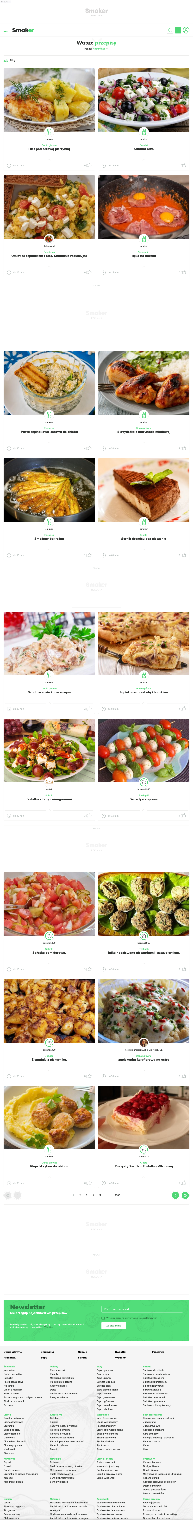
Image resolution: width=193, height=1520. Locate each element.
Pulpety (54, 1374)
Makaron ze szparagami (63, 1470)
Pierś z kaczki (57, 1370)
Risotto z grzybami (60, 1429)
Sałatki (144, 145)
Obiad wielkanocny (107, 1422)
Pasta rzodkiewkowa (61, 1474)
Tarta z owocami (106, 1462)
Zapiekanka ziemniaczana (111, 1510)
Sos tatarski (103, 1445)
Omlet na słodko (13, 1374)
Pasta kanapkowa (14, 1381)
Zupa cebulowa (105, 1409)
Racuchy (8, 1378)
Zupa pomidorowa (107, 1405)
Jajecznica (9, 1370)
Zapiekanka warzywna (109, 1514)
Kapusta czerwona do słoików (159, 1481)
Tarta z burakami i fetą (155, 1506)
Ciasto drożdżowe (13, 1422)
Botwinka (55, 1462)
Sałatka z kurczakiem (155, 1381)
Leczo (7, 1502)
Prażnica (8, 1405)
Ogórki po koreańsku (154, 1489)
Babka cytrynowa (106, 1437)
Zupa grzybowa (151, 1425)
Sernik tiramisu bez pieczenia (143, 539)
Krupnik (54, 1422)
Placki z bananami (14, 1401)
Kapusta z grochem (153, 1429)
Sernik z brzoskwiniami (62, 1477)
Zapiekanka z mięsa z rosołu (112, 1518)
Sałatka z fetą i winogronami (49, 799)
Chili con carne (11, 1518)
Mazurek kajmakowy (108, 1466)
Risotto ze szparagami (62, 1437)
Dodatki (49, 1055)
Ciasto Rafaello (12, 1433)
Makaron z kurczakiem (62, 1378)
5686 (117, 1195)
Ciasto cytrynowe (13, 1445)
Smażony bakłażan (49, 539)
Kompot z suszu (151, 1441)
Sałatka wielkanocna (108, 1449)
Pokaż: (96, 49)
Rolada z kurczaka (153, 1510)
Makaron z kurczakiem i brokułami (69, 1502)
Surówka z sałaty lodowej (157, 1374)
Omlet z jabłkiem (13, 1389)
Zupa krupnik (104, 1378)
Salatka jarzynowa (153, 1385)
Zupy (44, 1357)
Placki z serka (11, 1393)
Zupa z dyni (103, 1374)
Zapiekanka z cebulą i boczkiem (143, 692)
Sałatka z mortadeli (154, 1397)
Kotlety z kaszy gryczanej (64, 1425)
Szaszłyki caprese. (144, 799)
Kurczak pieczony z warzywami (67, 1441)
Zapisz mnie (113, 1325)
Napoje (82, 1351)
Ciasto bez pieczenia (15, 1441)
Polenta (54, 1449)
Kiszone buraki (151, 1477)
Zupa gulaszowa (106, 1397)
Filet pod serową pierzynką (49, 149)
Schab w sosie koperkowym (49, 692)
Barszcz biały (104, 1385)
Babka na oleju (12, 1429)
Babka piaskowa (106, 1441)
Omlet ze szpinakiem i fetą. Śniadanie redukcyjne (49, 256)
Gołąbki (54, 1418)
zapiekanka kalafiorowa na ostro (143, 1059)
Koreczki (8, 1477)
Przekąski (49, 428)
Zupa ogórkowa (105, 1401)
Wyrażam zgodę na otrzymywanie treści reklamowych (129, 1318)
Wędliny (120, 1357)
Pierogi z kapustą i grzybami (158, 1437)
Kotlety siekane (58, 1385)
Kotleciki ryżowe (59, 1445)
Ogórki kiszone (151, 1470)
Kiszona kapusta (152, 1462)
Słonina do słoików (153, 1493)
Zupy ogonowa (105, 1370)
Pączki (7, 1462)
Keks (145, 1449)
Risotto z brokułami (60, 1433)
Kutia (146, 1445)
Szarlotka (9, 1425)
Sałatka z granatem (154, 1401)
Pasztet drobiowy (106, 1425)
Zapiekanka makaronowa (64, 1393)
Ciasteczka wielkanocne (110, 1429)
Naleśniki (9, 1385)
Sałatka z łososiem (153, 1378)
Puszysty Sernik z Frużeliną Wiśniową (144, 1166)
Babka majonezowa (107, 1470)
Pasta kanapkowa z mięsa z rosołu (23, 1397)
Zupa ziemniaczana (107, 1389)
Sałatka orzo (144, 149)
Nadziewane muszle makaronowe (68, 1514)
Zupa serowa (104, 1393)
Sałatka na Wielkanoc (155, 1393)
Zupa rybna (149, 1422)
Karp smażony (151, 1433)
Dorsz (53, 1389)
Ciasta (143, 535)
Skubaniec (9, 1453)
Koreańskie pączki (13, 1481)
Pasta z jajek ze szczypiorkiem (66, 1466)
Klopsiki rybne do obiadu (49, 1166)
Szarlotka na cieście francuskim (21, 1474)
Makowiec (9, 1437)
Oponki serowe (12, 1470)
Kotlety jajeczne (151, 1502)
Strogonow (9, 1510)
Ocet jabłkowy (151, 1466)
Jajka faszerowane (107, 1418)
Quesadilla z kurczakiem (156, 1518)
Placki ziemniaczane (61, 1381)
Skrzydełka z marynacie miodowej (143, 432)
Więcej (47, 1327)
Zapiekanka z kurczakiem (111, 1506)
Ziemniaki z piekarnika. (49, 1059)
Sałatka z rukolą (152, 1389)
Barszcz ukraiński (106, 1381)
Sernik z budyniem (14, 1418)
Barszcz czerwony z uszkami (158, 1418)
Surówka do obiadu (153, 1370)
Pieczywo (158, 1351)
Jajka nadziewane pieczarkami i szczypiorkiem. (144, 953)
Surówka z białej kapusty (157, 1405)
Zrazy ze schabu (59, 1397)
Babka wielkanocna (107, 1433)
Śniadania (49, 252)
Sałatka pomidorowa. (49, 953)
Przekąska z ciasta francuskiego (160, 1514)
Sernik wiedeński (59, 1481)
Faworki (8, 1466)
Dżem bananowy (152, 1485)
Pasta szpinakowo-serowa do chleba (49, 432)
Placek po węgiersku (15, 1506)
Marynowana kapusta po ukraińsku (162, 1474)
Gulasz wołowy (12, 1514)
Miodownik (9, 1449)
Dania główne (49, 145)
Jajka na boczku (143, 256)
